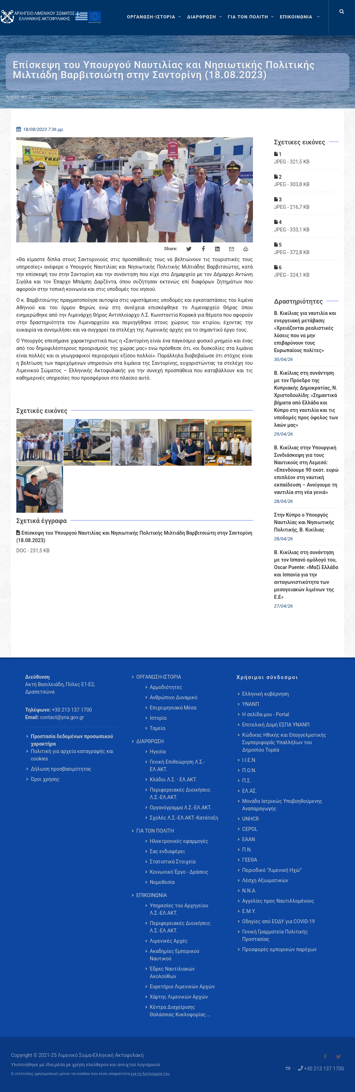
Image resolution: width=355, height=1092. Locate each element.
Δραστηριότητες (57, 97)
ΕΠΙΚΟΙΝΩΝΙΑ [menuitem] (151, 895)
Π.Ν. (247, 849)
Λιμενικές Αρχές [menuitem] (169, 941)
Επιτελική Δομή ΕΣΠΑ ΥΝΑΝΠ (276, 725)
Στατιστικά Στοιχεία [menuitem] (173, 861)
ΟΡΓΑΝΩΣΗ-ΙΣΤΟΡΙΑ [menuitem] (158, 677)
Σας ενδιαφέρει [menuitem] (167, 851)
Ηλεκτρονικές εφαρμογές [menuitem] (179, 841)
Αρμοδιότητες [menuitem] (166, 687)
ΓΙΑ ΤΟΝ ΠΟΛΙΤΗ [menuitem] (155, 831)
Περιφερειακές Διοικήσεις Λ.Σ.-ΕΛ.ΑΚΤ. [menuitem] (180, 793)
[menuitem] (300, 17)
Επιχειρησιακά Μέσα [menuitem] (173, 708)
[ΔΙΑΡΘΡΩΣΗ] (205, 17)
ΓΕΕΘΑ (249, 860)
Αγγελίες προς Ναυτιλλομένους (278, 901)
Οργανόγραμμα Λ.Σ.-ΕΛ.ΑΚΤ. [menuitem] (181, 807)
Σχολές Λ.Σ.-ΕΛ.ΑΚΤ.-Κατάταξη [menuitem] (184, 818)
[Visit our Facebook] (325, 1056)
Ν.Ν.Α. (249, 890)
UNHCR (250, 819)
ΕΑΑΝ (248, 839)
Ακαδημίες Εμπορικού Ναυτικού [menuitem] (174, 954)
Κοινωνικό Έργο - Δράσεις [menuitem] (179, 872)
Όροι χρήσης (45, 779)
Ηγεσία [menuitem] (158, 751)
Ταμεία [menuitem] (157, 728)
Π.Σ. (246, 780)
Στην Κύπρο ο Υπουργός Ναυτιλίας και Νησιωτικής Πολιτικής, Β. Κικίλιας (304, 522)
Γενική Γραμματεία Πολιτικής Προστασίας (275, 935)
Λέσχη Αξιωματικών (265, 880)
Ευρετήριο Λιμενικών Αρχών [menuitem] (182, 986)
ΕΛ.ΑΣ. (249, 791)
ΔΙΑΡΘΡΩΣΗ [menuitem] (150, 741)
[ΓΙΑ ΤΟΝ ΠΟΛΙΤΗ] (251, 17)
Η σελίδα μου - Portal (265, 714)
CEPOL (250, 829)
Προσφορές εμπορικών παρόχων (279, 949)
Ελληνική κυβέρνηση (265, 694)
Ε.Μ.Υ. (249, 911)
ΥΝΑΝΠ (250, 704)
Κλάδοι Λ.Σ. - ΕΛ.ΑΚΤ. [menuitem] (173, 779)
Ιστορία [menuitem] (158, 718)
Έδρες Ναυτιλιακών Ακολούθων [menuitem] (172, 972)
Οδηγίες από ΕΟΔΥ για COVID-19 (278, 921)
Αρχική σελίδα (20, 97)
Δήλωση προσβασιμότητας (61, 769)
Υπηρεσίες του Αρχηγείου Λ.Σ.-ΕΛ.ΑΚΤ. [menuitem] (179, 909)
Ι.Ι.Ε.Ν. (249, 760)
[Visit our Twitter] (338, 1056)
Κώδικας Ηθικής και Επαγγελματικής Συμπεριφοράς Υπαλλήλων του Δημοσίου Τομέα (284, 742)
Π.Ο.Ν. (249, 770)
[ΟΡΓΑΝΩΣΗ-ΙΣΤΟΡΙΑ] (155, 17)
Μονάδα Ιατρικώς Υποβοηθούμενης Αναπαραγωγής (282, 804)
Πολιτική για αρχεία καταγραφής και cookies (72, 754)
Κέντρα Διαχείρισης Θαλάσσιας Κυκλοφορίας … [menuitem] (180, 1010)
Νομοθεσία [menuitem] (162, 882)
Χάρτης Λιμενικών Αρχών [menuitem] (179, 997)
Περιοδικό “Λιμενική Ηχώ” (272, 870)
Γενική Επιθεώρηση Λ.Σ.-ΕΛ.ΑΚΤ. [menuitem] (177, 765)
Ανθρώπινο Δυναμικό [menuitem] (173, 697)
